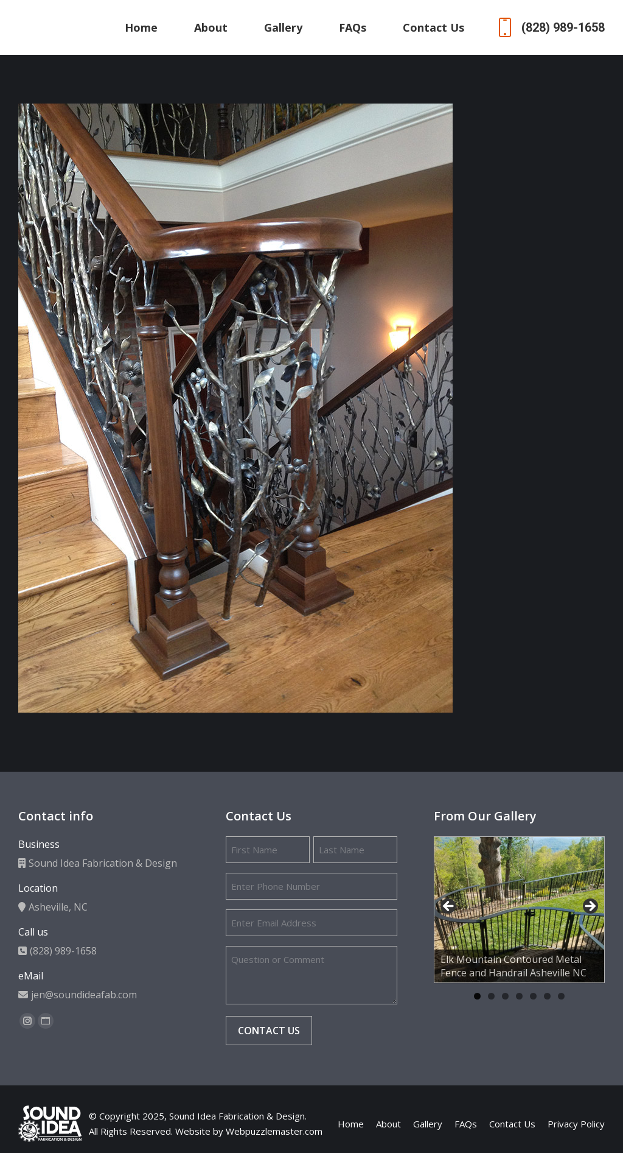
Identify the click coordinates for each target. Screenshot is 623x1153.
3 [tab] (505, 996)
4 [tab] (519, 996)
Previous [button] (449, 907)
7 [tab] (561, 996)
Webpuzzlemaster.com (274, 1131)
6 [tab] (547, 996)
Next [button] (589, 907)
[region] (519, 909)
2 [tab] (491, 996)
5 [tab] (533, 996)
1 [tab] (477, 996)
